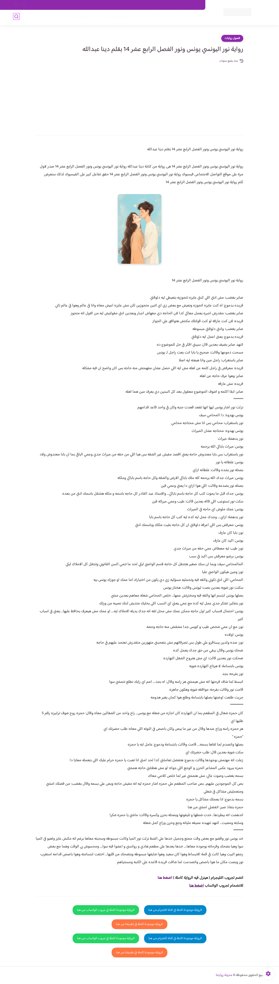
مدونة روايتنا (224, 975)
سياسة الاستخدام (139, 5)
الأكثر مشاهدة (147, 18)
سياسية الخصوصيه (113, 5)
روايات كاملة (168, 18)
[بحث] (16, 17)
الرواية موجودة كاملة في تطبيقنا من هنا (139, 924)
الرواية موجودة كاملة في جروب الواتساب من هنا (106, 910)
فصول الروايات (190, 18)
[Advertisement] (139, 96)
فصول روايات (232, 38)
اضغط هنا (196, 886)
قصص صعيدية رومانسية (81, 18)
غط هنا (163, 878)
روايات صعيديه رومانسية (118, 18)
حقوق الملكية (177, 5)
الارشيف (92, 5)
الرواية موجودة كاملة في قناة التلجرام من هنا (175, 910)
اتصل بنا (195, 5)
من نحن (159, 5)
